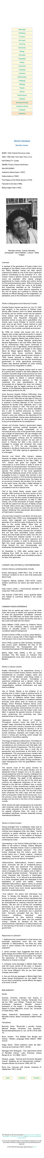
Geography (22, 59)
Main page (22, 29)
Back (7, 1078)
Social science (22, 95)
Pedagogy (22, 81)
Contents (22, 1078)
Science (22, 91)
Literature (22, 73)
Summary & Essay (22, 102)
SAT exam (22, 40)
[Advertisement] (22, 14)
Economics (22, 66)
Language (22, 70)
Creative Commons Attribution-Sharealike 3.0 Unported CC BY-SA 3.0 (22, 1135)
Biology (22, 51)
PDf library (22, 33)
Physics (22, 88)
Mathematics (22, 77)
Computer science (22, 106)
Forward (36, 1078)
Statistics (22, 99)
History (22, 62)
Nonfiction (22, 113)
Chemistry (22, 55)
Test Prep (22, 44)
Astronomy (22, 48)
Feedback (22, 110)
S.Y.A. (34, 1147)
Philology (22, 84)
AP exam (22, 37)
